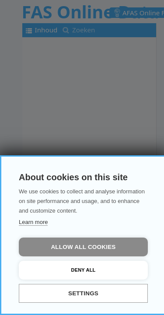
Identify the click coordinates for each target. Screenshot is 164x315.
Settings (83, 293)
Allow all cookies (83, 247)
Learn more (33, 222)
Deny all (83, 270)
